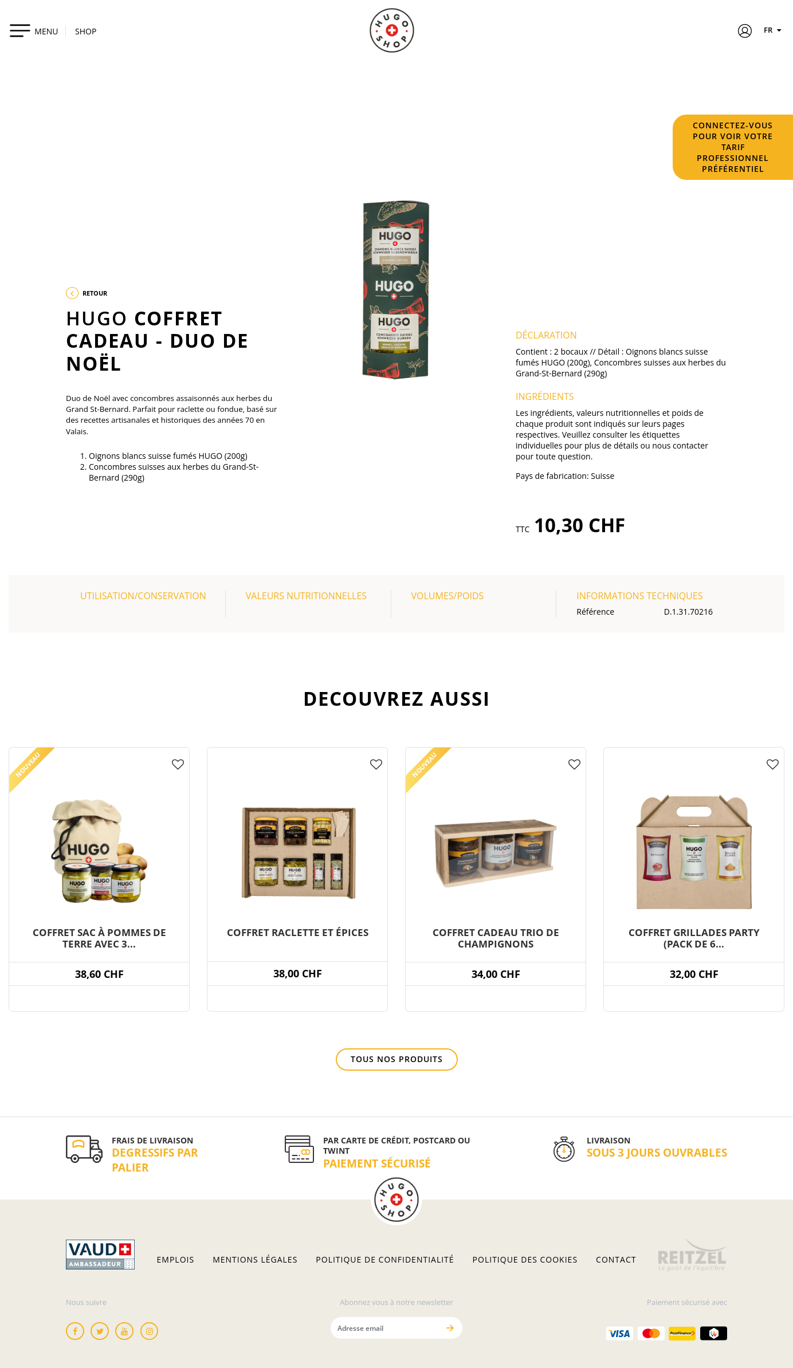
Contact (616, 1260)
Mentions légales (255, 1260)
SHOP (85, 31)
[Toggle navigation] (33, 30)
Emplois (176, 1260)
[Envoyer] (450, 1327)
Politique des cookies (525, 1260)
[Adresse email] (385, 1327)
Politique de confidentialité (385, 1260)
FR (774, 30)
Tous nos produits (397, 1058)
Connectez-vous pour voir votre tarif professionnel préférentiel (733, 147)
